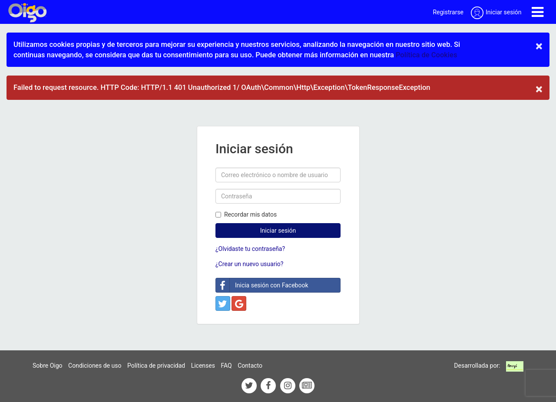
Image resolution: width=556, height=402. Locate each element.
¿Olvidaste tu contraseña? (250, 248)
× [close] (539, 46)
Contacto (250, 365)
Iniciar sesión (278, 230)
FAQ (226, 365)
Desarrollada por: (477, 365)
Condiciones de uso (94, 365)
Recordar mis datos (246, 214)
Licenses (203, 365)
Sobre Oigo (48, 365)
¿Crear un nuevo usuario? (249, 263)
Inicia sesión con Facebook (262, 285)
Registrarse (448, 12)
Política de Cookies (426, 55)
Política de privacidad (156, 365)
